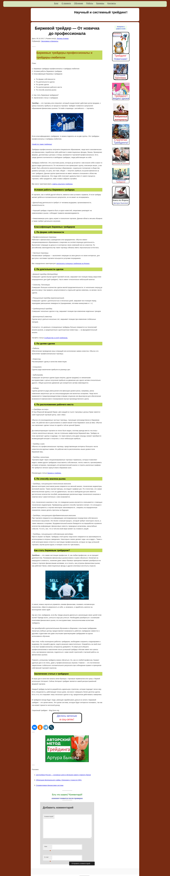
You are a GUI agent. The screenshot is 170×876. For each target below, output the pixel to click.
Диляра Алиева (63, 38)
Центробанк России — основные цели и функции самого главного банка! (63, 775)
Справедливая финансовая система (49, 785)
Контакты (111, 3)
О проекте (66, 3)
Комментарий (48, 816)
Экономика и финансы (49, 41)
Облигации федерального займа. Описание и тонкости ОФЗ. (59, 780)
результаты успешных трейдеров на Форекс (73, 263)
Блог (56, 3)
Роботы (89, 3)
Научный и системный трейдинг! (100, 12)
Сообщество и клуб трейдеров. (56, 338)
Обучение (78, 3)
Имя (47, 847)
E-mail (47, 857)
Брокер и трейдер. (54, 473)
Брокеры (100, 3)
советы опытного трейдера (62, 184)
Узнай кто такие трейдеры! (42, 144)
